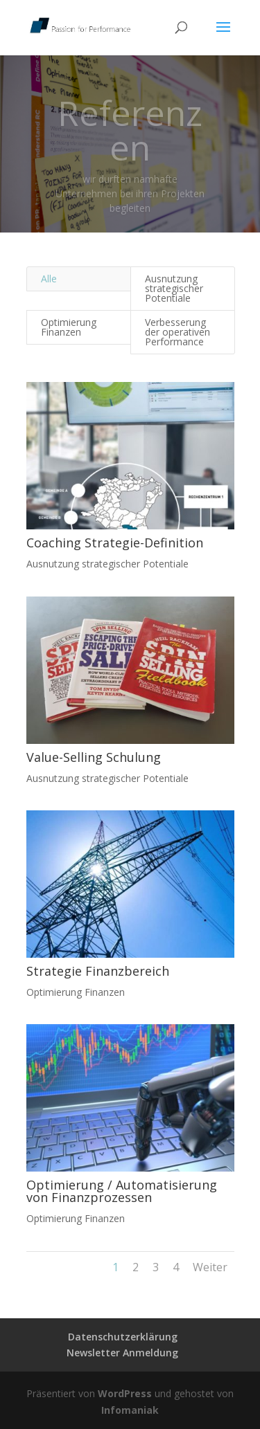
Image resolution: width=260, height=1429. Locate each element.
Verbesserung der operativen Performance (177, 332)
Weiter (210, 1267)
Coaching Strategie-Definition (114, 542)
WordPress (125, 1393)
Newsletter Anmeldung (122, 1352)
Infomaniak (130, 1410)
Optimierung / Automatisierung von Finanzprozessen (121, 1190)
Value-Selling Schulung (93, 757)
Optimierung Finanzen (68, 327)
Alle (49, 278)
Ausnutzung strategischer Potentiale (174, 288)
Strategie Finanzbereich (97, 971)
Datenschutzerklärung (122, 1336)
